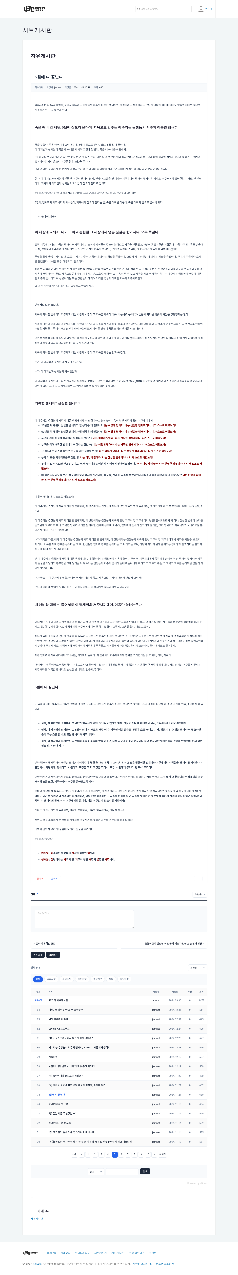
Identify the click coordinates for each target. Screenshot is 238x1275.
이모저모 (97, 979)
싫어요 (55, 878)
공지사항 (51, 979)
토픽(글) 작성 (82, 1253)
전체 (38, 979)
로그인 (153, 1253)
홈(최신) (51, 1253)
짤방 (111, 979)
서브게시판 (100, 1253)
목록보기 (37, 954)
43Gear (37, 1264)
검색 (145, 1171)
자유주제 (66, 979)
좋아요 (41, 878)
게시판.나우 (117, 1253)
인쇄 (198, 878)
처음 (74, 1154)
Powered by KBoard (197, 1183)
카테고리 (65, 1253)
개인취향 (82, 979)
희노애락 (124, 979)
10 (147, 1154)
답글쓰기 (53, 954)
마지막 (162, 1154)
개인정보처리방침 (143, 1264)
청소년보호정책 (165, 1264)
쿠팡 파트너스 (136, 1253)
